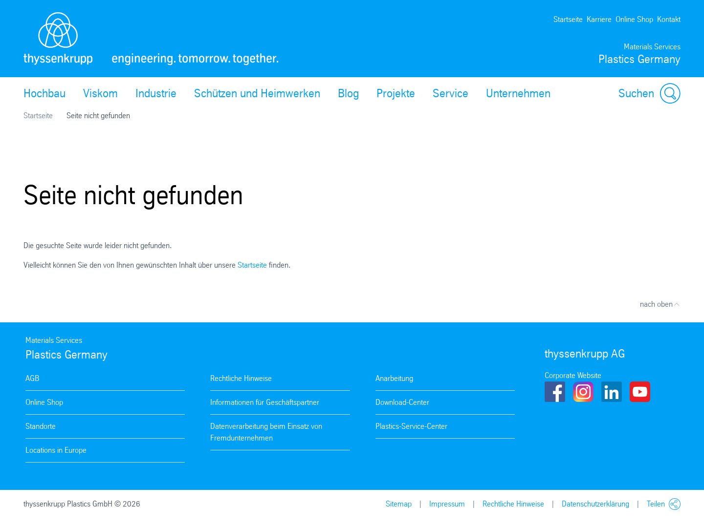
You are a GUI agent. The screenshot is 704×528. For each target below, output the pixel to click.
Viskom (100, 93)
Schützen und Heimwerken (257, 93)
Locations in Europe (56, 450)
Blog (348, 93)
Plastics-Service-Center (411, 426)
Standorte (40, 426)
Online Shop (634, 19)
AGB (32, 378)
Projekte (395, 93)
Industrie (155, 93)
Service (450, 93)
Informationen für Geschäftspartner (264, 402)
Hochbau (44, 93)
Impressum (447, 503)
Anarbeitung (394, 378)
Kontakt (669, 19)
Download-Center (402, 402)
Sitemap (399, 503)
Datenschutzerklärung (595, 503)
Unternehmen (518, 93)
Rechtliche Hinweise (241, 378)
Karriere (599, 19)
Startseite (568, 19)
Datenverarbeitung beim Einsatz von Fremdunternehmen (266, 432)
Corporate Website (573, 375)
